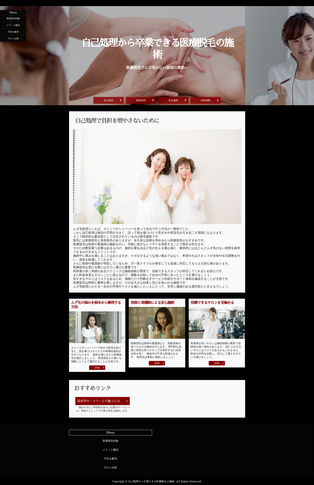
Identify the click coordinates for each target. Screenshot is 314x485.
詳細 (97, 367)
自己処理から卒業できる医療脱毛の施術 (157, 49)
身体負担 (141, 100)
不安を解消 (13, 32)
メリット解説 (13, 25)
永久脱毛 (108, 100)
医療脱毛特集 (13, 18)
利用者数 (206, 100)
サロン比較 (13, 38)
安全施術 (173, 100)
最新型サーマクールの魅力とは (98, 400)
